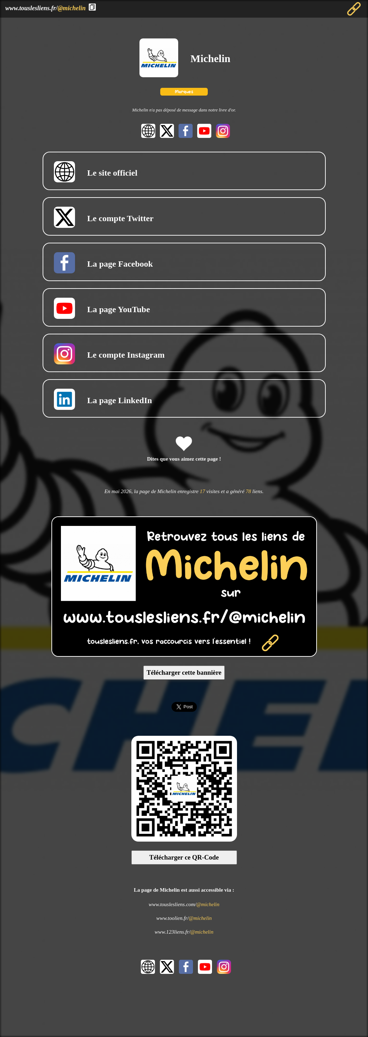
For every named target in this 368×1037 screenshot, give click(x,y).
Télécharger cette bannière (184, 672)
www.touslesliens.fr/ (45, 8)
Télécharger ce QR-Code (184, 857)
